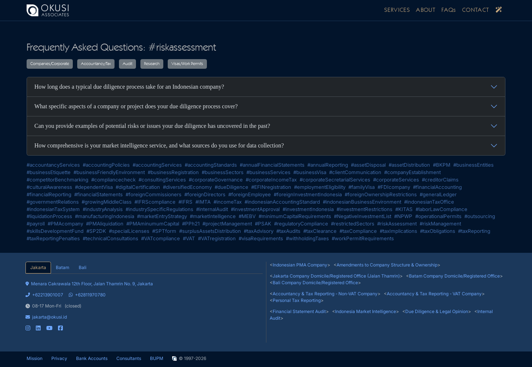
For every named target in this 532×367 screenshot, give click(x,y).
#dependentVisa (94, 187)
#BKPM (441, 165)
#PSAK (263, 224)
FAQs (448, 10)
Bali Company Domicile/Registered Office (315, 282)
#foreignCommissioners (153, 194)
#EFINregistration (271, 187)
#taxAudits (288, 231)
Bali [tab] (82, 267)
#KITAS (404, 209)
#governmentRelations (53, 202)
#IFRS (185, 202)
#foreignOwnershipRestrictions (381, 194)
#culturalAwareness (49, 187)
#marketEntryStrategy (162, 216)
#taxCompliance (358, 231)
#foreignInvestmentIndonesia (308, 194)
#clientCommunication (355, 172)
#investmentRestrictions (364, 209)
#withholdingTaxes (307, 238)
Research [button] (152, 64)
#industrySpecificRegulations (159, 209)
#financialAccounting (437, 187)
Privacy (59, 358)
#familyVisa (361, 187)
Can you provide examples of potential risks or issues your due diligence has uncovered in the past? (152, 126)
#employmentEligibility (319, 187)
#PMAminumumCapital (152, 224)
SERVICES (397, 10)
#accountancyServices (53, 165)
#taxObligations (437, 231)
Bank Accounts (92, 358)
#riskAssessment (397, 224)
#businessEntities (473, 165)
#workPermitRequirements (363, 238)
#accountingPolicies (106, 165)
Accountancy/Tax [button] (96, 64)
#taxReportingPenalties (53, 238)
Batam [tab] (62, 267)
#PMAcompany (65, 224)
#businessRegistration (173, 172)
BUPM (156, 358)
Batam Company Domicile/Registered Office (454, 276)
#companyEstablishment (412, 172)
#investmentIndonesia (308, 209)
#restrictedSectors (352, 224)
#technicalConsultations (110, 238)
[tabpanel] (144, 303)
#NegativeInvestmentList (362, 216)
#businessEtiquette (49, 172)
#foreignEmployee (249, 194)
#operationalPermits (438, 216)
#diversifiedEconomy (187, 187)
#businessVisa (309, 172)
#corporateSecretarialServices (335, 180)
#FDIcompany (394, 187)
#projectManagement (227, 224)
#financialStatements (98, 194)
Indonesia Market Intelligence (365, 311)
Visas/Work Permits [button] (187, 64)
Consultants (128, 358)
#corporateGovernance (216, 180)
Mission (34, 358)
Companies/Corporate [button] (49, 64)
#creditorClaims (440, 180)
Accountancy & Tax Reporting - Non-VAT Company (325, 293)
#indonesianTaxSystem (53, 209)
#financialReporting (49, 194)
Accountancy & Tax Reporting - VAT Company (434, 293)
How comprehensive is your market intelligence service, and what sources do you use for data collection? (159, 145)
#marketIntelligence (213, 216)
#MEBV (247, 216)
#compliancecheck (113, 180)
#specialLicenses (129, 231)
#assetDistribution (409, 165)
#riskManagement (440, 224)
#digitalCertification (138, 187)
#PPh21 (191, 224)
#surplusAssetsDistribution (210, 231)
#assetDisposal (368, 165)
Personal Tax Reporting (297, 300)
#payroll (36, 224)
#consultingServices (162, 180)
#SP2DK (96, 231)
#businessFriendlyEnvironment (109, 172)
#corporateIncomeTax (271, 180)
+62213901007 (44, 295)
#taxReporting (474, 231)
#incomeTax (228, 202)
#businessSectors (222, 172)
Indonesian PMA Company (300, 265)
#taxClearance (320, 231)
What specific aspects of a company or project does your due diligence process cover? (136, 106)
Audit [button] (127, 64)
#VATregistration (217, 238)
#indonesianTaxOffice (429, 202)
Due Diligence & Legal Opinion (436, 311)
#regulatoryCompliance (301, 224)
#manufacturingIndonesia (104, 216)
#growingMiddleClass (107, 202)
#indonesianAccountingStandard (282, 202)
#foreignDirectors (204, 194)
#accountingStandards (211, 165)
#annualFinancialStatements (272, 165)
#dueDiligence (231, 187)
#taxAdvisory (258, 231)
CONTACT (476, 10)
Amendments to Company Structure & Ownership (387, 265)
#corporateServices (396, 180)
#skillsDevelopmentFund (55, 231)
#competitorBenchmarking (57, 180)
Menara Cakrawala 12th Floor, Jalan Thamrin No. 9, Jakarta (89, 283)
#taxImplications (398, 231)
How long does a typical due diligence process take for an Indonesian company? (129, 87)
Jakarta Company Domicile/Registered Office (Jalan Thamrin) (336, 276)
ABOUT (426, 10)
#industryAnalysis (103, 209)
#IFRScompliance (154, 202)
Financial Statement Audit (299, 311)
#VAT (189, 238)
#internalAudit (212, 209)
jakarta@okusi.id (46, 317)
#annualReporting (327, 165)
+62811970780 (87, 295)
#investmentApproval (255, 209)
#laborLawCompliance (441, 209)
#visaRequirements (261, 238)
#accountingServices (157, 165)
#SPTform (164, 231)
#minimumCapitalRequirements (295, 216)
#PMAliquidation (104, 224)
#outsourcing (479, 216)
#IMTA (203, 202)
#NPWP (403, 216)
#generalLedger (438, 194)
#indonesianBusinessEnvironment (362, 202)
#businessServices (268, 172)
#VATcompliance (160, 238)
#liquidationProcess (49, 216)
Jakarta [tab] (38, 267)
